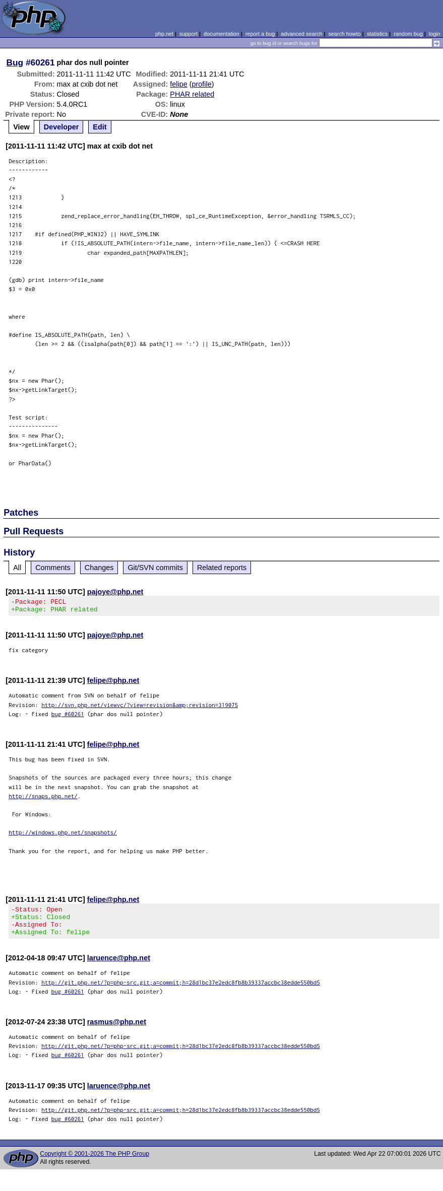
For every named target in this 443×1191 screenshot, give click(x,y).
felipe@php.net (113, 683)
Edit (99, 127)
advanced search (301, 34)
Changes (99, 568)
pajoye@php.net (115, 592)
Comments (53, 568)
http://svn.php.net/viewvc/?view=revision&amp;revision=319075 (139, 708)
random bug (408, 34)
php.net (164, 34)
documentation (221, 34)
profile (202, 84)
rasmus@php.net (116, 1031)
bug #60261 (67, 717)
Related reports (221, 568)
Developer (61, 127)
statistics (377, 34)
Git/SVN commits (155, 568)
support (188, 34)
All (17, 568)
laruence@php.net (118, 967)
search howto (344, 34)
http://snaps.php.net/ (43, 799)
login (434, 34)
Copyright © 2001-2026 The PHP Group (94, 1162)
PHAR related (192, 94)
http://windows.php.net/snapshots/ (63, 835)
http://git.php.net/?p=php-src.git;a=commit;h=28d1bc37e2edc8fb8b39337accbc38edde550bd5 (180, 991)
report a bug (260, 34)
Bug (15, 62)
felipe (178, 84)
